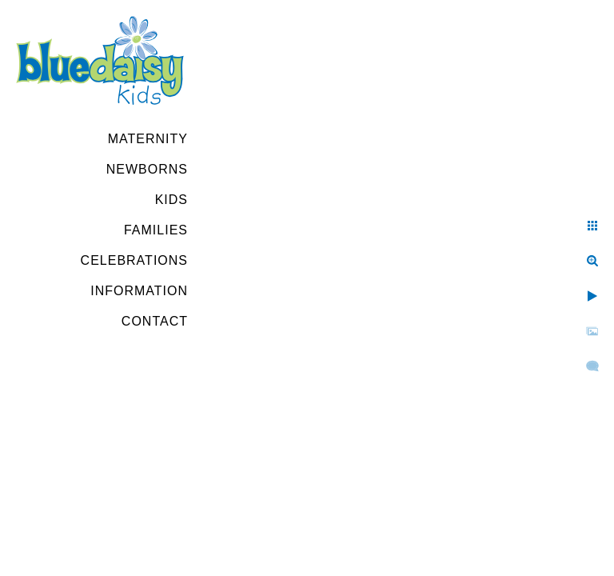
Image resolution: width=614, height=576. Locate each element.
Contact (155, 321)
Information (139, 291)
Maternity (148, 139)
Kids (171, 199)
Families (156, 230)
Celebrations (134, 260)
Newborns (147, 169)
